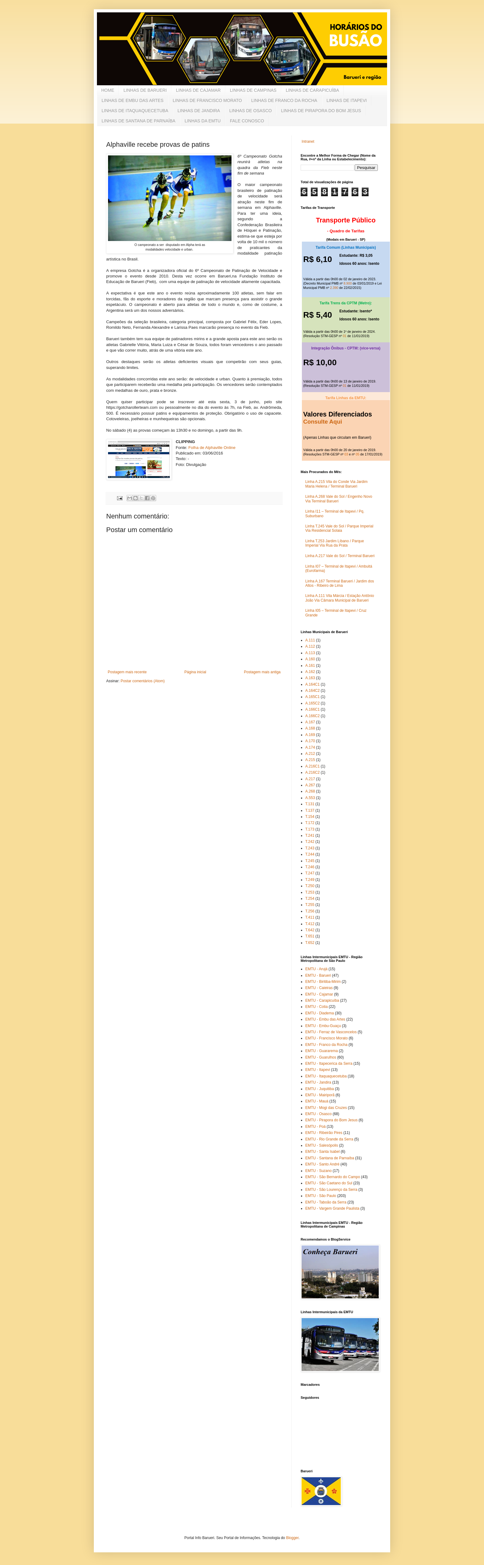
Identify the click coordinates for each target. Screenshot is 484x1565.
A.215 (310, 760)
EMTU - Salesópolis (321, 1145)
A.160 (310, 659)
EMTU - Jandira (318, 1082)
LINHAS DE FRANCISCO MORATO (207, 100)
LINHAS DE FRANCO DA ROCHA (284, 100)
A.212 (310, 753)
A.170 (310, 741)
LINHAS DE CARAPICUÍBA (312, 90)
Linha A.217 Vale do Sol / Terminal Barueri (339, 556)
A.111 (310, 640)
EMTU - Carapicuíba (322, 1000)
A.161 (310, 665)
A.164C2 (312, 690)
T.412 (309, 924)
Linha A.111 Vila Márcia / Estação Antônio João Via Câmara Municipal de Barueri (339, 598)
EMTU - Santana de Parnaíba (329, 1158)
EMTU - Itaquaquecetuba (326, 1076)
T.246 (309, 867)
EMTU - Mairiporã (320, 1095)
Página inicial (195, 672)
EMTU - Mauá (316, 1101)
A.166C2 (312, 716)
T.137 (309, 810)
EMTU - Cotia (316, 1007)
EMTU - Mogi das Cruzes (326, 1108)
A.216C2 (312, 772)
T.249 (309, 880)
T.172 (309, 823)
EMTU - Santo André (322, 1164)
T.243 (309, 848)
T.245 (309, 861)
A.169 (310, 735)
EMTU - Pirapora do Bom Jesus (331, 1120)
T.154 (309, 816)
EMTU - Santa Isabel (322, 1151)
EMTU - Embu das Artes (325, 1019)
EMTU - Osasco (318, 1114)
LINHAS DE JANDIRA (198, 110)
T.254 (309, 898)
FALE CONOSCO (247, 120)
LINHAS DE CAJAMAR (198, 90)
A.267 (310, 785)
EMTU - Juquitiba (319, 1089)
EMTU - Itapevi (317, 1070)
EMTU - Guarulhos (320, 1057)
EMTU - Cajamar (319, 994)
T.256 (309, 911)
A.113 (310, 653)
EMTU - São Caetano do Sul (328, 1183)
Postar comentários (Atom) (143, 681)
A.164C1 (312, 684)
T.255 (309, 905)
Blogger (292, 1538)
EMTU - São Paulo (320, 1196)
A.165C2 (312, 703)
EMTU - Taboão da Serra (325, 1202)
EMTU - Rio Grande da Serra (329, 1139)
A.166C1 (312, 709)
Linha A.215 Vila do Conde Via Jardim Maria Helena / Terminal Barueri (336, 484)
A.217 (310, 779)
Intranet (308, 141)
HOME (107, 90)
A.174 (310, 747)
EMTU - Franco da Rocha (326, 1045)
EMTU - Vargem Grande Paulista (332, 1208)
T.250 (309, 886)
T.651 (309, 936)
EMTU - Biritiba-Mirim (323, 981)
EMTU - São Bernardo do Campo (332, 1177)
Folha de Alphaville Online (212, 447)
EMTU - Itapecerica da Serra (329, 1063)
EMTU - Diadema (319, 1013)
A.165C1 (312, 697)
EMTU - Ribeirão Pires (323, 1133)
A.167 (310, 722)
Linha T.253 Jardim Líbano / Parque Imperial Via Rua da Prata (334, 543)
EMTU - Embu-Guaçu (323, 1026)
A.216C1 (312, 766)
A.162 (310, 672)
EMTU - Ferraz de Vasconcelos (331, 1032)
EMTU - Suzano (318, 1171)
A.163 (310, 678)
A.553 (310, 798)
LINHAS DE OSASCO (250, 110)
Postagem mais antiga (262, 672)
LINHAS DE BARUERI (145, 90)
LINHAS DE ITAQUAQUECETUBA (135, 110)
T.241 (309, 835)
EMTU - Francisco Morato (326, 1038)
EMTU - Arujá (316, 969)
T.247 (309, 873)
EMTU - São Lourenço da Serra (331, 1189)
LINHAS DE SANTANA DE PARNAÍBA (138, 120)
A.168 (310, 728)
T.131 (309, 804)
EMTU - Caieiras (319, 988)
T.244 (309, 854)
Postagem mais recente (127, 672)
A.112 (310, 646)
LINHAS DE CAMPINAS (253, 90)
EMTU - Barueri (318, 975)
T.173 (309, 829)
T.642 (309, 930)
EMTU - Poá (315, 1126)
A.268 (310, 791)
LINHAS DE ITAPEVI (347, 100)
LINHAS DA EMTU (203, 120)
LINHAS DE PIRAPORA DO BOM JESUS (321, 110)
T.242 (309, 842)
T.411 (309, 917)
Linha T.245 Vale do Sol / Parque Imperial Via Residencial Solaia (339, 528)
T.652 (309, 943)
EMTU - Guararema (321, 1051)
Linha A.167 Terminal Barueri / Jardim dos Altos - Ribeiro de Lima (339, 583)
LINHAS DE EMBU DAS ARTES (132, 100)
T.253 (309, 892)
